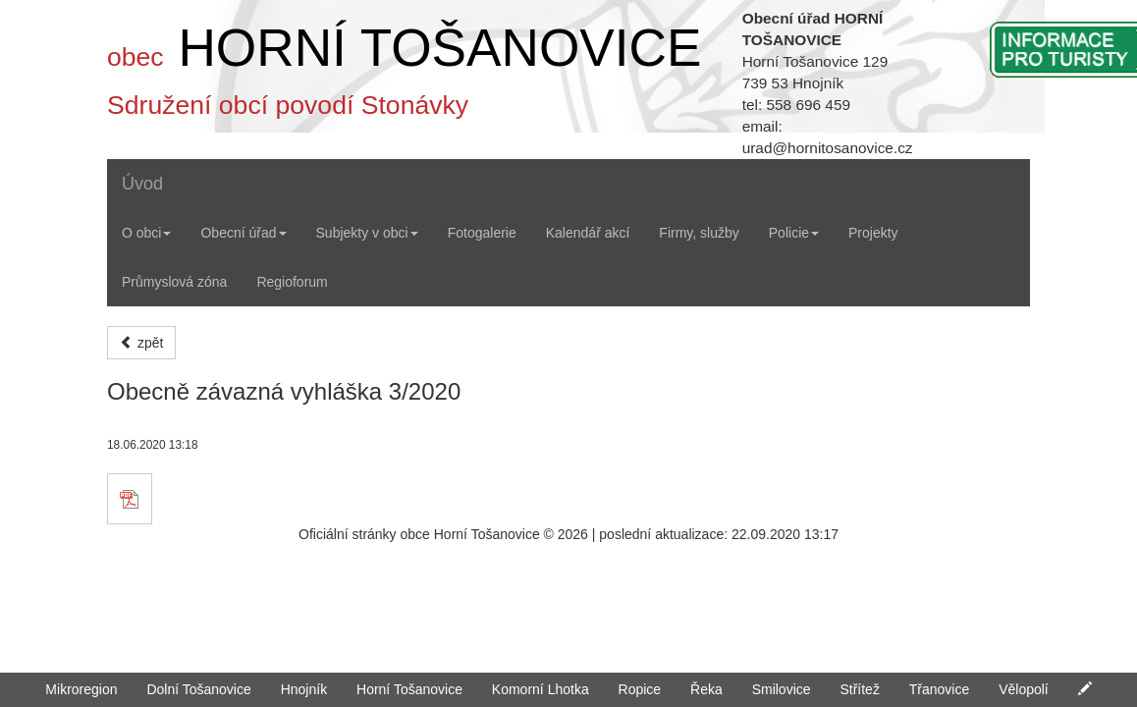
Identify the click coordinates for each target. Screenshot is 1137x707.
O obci (146, 233)
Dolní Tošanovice (198, 689)
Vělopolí (1024, 689)
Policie (794, 233)
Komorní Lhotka (540, 689)
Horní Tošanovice (409, 689)
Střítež (859, 689)
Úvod (142, 183)
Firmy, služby (698, 233)
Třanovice (939, 689)
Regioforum (291, 282)
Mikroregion (81, 689)
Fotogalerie (482, 233)
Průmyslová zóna (174, 282)
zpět (141, 343)
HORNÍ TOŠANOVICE (439, 48)
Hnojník (304, 689)
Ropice (640, 689)
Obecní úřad (243, 233)
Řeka (706, 689)
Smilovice (781, 689)
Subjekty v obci (367, 233)
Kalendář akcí (588, 233)
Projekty (873, 233)
